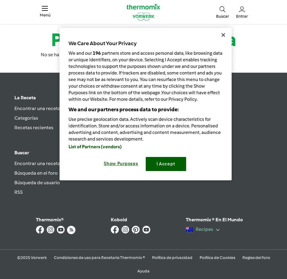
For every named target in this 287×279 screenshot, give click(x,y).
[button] (45, 12)
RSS (18, 192)
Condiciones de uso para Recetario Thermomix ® (99, 257)
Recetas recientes (33, 127)
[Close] (223, 35)
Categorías (26, 118)
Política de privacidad (172, 257)
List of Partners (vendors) (95, 147)
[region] (146, 104)
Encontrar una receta (37, 108)
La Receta (25, 97)
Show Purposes (121, 163)
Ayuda (143, 271)
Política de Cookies (217, 257)
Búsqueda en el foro (36, 173)
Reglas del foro (256, 257)
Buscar (21, 152)
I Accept (166, 164)
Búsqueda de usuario (37, 182)
